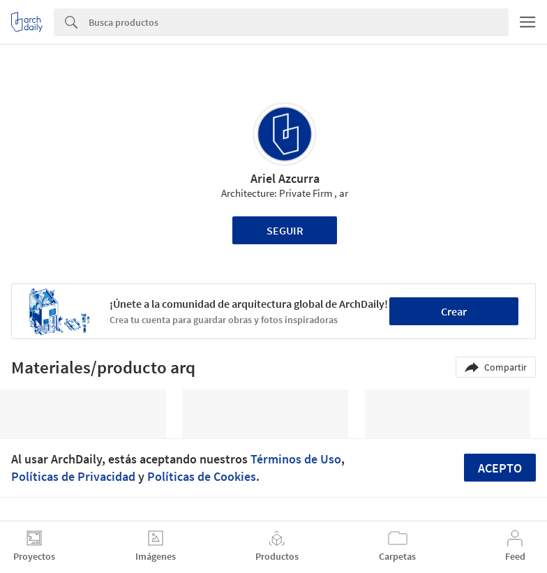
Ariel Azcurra (285, 178)
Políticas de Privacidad (73, 476)
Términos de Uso (295, 459)
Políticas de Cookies (201, 476)
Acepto (500, 468)
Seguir (285, 230)
